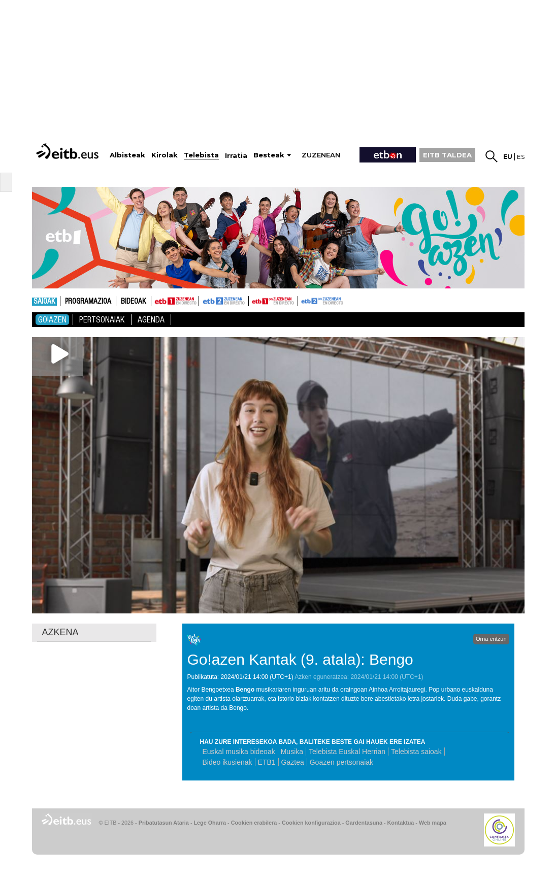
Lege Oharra (210, 823)
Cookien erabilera (254, 823)
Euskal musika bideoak (239, 751)
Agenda (151, 319)
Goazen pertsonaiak (341, 762)
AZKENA (60, 632)
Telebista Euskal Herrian (347, 751)
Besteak (268, 155)
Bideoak (133, 302)
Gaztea (292, 762)
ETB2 (224, 301)
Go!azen (52, 319)
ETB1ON (253, 300)
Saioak (44, 302)
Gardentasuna (363, 823)
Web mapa (432, 823)
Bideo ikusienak (227, 762)
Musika (292, 751)
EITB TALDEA (447, 155)
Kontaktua (400, 823)
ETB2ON (302, 300)
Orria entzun (491, 639)
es (521, 156)
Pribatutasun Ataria (164, 823)
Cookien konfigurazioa (311, 823)
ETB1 (174, 301)
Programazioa (88, 302)
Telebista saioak (416, 751)
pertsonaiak (102, 319)
